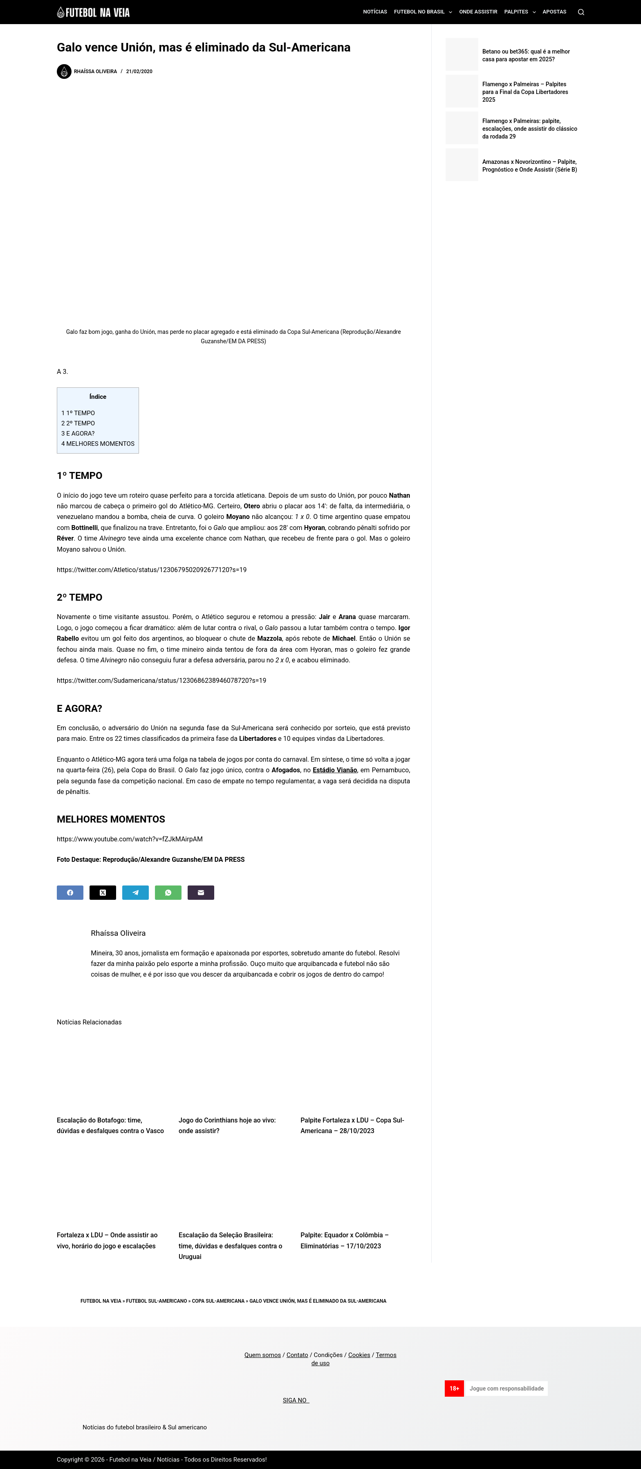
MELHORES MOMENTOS (97, 443)
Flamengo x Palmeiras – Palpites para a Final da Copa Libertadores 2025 (525, 92)
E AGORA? (77, 433)
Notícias (375, 12)
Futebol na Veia (101, 1301)
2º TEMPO (78, 423)
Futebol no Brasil (424, 12)
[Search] (581, 12)
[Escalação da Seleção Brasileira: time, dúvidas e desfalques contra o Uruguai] (233, 1185)
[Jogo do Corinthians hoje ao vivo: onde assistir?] (233, 1070)
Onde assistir (478, 12)
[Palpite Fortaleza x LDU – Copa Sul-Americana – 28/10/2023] (355, 1070)
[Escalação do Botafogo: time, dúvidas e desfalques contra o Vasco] (111, 1070)
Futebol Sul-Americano (156, 1301)
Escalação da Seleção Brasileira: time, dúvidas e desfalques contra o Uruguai (230, 1246)
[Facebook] (70, 892)
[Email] (201, 892)
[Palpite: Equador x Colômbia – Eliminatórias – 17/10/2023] (355, 1185)
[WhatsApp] (168, 892)
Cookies (359, 1355)
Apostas (555, 12)
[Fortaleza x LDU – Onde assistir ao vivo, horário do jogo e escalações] (111, 1185)
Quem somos (262, 1355)
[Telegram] (135, 892)
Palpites (521, 12)
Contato (297, 1355)
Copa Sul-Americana (218, 1301)
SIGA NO (296, 1400)
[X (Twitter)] (103, 892)
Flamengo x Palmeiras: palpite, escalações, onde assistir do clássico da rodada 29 (529, 129)
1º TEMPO (78, 413)
